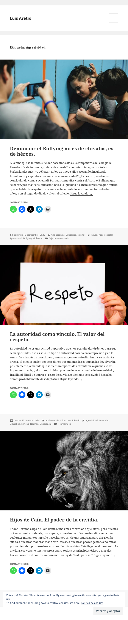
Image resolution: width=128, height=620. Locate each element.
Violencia (37, 238)
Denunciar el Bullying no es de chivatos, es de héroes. (61, 151)
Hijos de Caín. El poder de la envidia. (54, 519)
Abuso (94, 234)
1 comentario (64, 423)
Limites (25, 423)
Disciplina (15, 423)
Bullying (27, 238)
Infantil (81, 234)
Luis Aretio (20, 18)
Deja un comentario (58, 238)
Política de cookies (92, 603)
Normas (34, 423)
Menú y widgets (113, 22)
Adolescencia (58, 234)
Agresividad (16, 238)
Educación (71, 234)
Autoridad (104, 420)
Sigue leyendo (81, 193)
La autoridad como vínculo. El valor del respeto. (57, 337)
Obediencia (46, 423)
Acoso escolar (105, 234)
